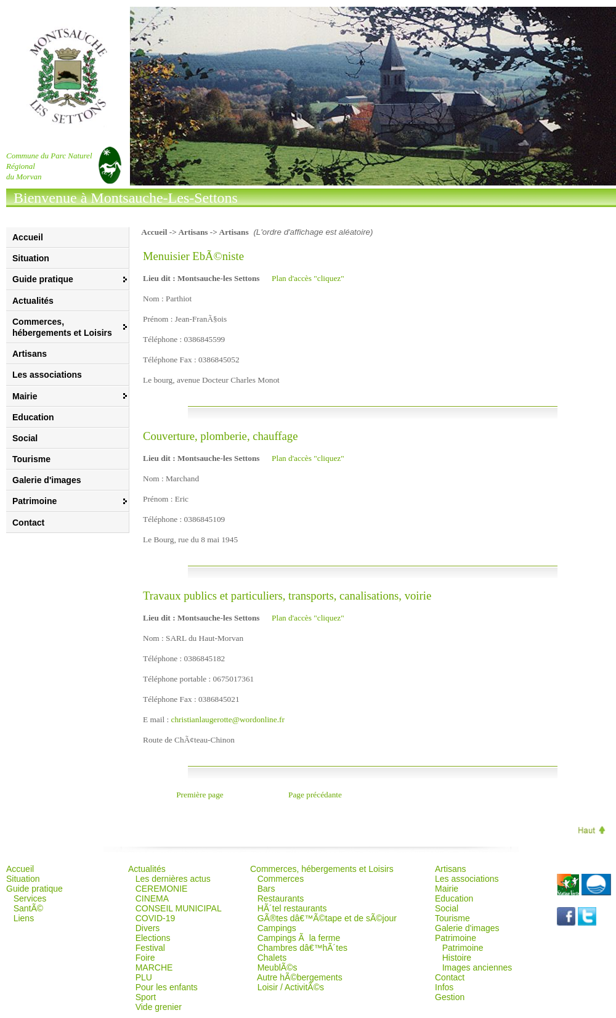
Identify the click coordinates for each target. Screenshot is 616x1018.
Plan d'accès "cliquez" (308, 278)
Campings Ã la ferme (299, 938)
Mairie (446, 889)
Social (25, 438)
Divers (148, 928)
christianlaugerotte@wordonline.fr (228, 719)
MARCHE (154, 967)
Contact (28, 522)
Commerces (280, 879)
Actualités (33, 301)
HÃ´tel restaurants (292, 908)
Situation (30, 258)
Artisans (29, 354)
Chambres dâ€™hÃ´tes (302, 948)
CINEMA (152, 898)
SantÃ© (28, 908)
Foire (145, 958)
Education (33, 417)
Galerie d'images (46, 480)
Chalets (271, 958)
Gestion (449, 997)
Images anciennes (477, 967)
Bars (266, 889)
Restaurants (280, 898)
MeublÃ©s (277, 967)
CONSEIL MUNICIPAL (179, 908)
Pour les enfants (167, 987)
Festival (150, 948)
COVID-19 (156, 918)
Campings (276, 928)
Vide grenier (159, 1007)
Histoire (456, 958)
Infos (444, 987)
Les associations (47, 375)
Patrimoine (463, 948)
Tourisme (31, 459)
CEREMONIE (162, 889)
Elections (153, 938)
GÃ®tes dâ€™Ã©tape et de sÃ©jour (327, 918)
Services (30, 898)
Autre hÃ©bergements (299, 977)
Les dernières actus (173, 879)
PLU (144, 977)
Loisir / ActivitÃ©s (290, 987)
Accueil (27, 237)
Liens (24, 918)
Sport (146, 997)
